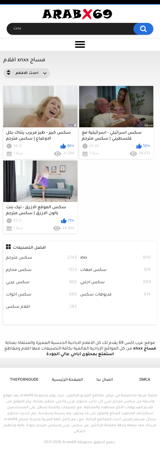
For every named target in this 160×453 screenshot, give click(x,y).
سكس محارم (41, 270)
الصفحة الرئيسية (67, 380)
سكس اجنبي (115, 283)
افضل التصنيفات (29, 248)
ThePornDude (24, 380)
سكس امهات (115, 270)
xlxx (115, 258)
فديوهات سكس (115, 295)
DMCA (144, 380)
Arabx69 (69, 442)
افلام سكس (41, 307)
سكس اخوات (41, 295)
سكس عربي (41, 283)
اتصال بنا (104, 380)
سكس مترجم (41, 258)
